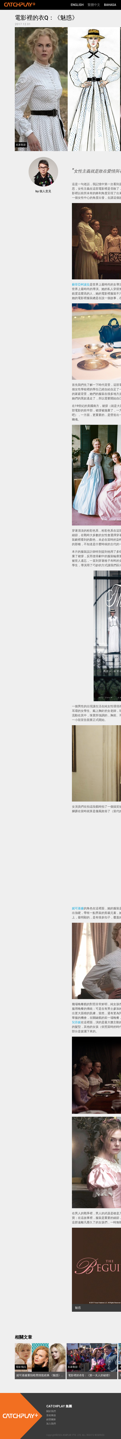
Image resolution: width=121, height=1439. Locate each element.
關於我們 (51, 1411)
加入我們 (51, 1423)
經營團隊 (51, 1419)
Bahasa (110, 5)
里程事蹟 (51, 1415)
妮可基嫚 (78, 908)
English (77, 5)
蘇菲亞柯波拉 (81, 284)
